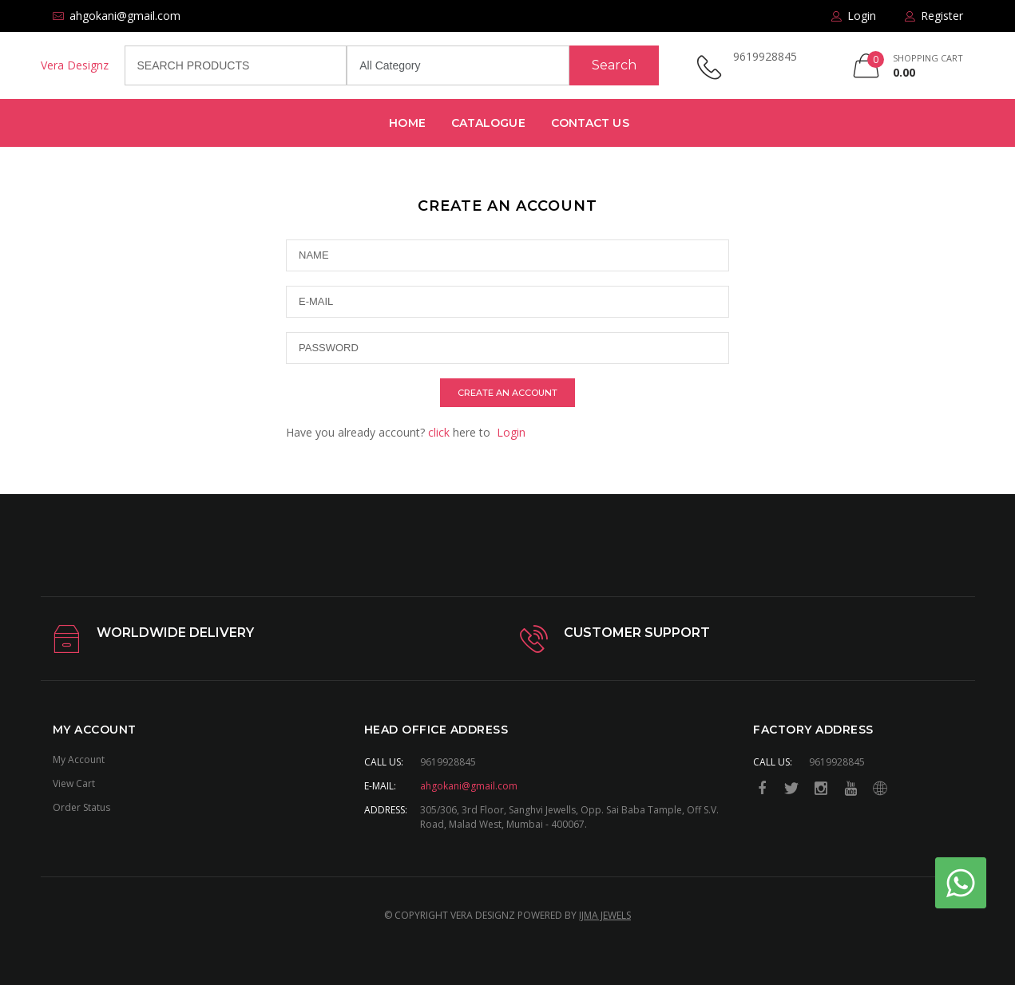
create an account (507, 392)
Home (407, 123)
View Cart (74, 783)
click (439, 432)
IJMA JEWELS (605, 915)
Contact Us (590, 123)
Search (614, 65)
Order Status (81, 807)
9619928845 (765, 56)
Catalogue (488, 123)
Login (511, 432)
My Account (79, 759)
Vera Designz (75, 65)
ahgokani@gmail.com (468, 786)
